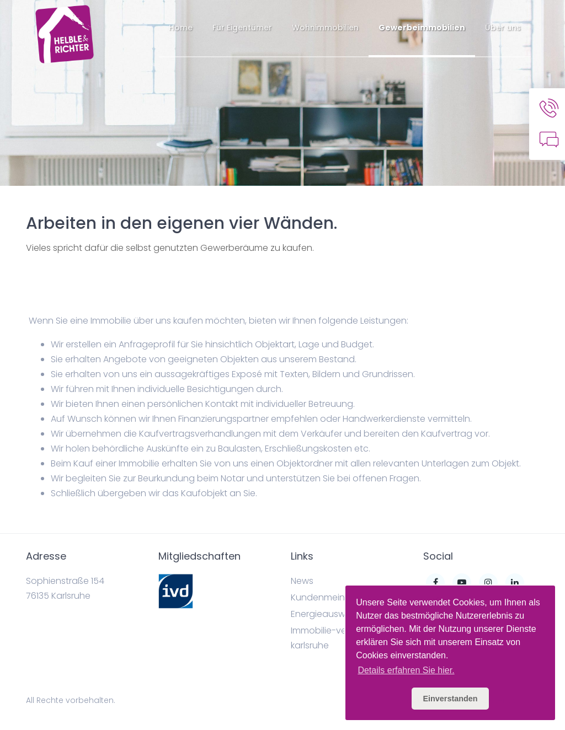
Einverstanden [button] (450, 698)
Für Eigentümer (242, 27)
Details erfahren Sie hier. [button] (406, 670)
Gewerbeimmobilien (422, 27)
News (302, 581)
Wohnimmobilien (325, 27)
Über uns (503, 27)
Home (181, 27)
